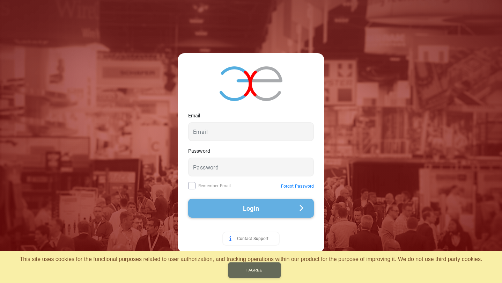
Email (194, 115)
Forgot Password (297, 186)
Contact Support (252, 238)
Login (273, 208)
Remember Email (214, 185)
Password (199, 151)
